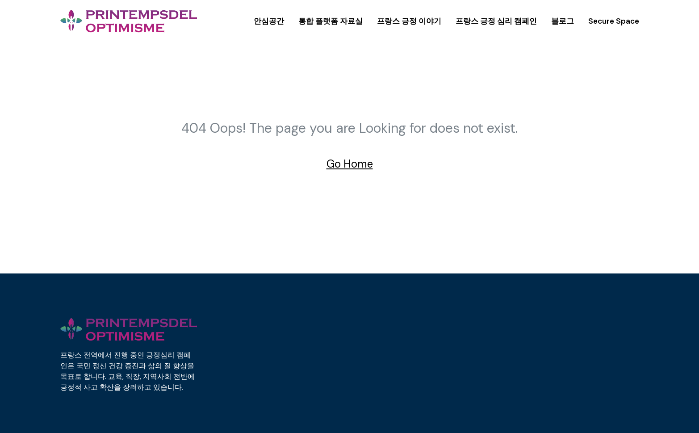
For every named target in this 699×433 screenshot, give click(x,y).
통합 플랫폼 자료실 (330, 21)
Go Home (349, 164)
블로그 (562, 21)
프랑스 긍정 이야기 (409, 21)
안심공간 (269, 21)
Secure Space (613, 21)
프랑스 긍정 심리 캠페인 (496, 21)
